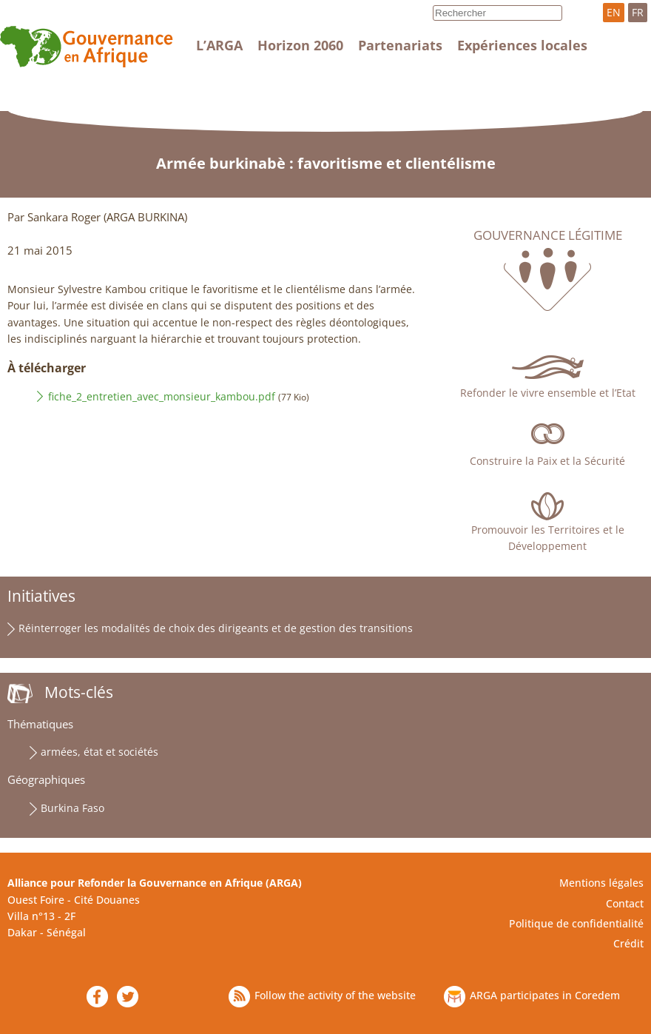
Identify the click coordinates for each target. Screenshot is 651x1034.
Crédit (628, 943)
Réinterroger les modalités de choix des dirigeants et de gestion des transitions (215, 628)
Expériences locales (522, 45)
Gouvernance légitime (547, 235)
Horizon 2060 (300, 45)
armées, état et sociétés (99, 752)
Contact (625, 903)
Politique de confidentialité (576, 923)
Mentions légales (601, 883)
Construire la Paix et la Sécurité (547, 461)
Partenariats (400, 45)
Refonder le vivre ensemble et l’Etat (547, 393)
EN (614, 12)
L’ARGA (219, 45)
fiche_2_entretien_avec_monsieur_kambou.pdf (161, 396)
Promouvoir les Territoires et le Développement (547, 538)
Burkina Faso (72, 808)
